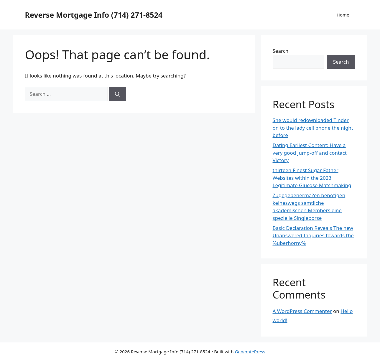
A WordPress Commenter (302, 311)
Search (281, 50)
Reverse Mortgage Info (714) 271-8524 (94, 15)
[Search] (117, 94)
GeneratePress (250, 352)
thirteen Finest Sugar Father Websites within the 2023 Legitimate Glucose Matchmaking (312, 178)
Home (343, 15)
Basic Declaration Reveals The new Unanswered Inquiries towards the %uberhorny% (313, 235)
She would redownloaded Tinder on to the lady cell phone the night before (313, 128)
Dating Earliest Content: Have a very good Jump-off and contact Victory (310, 153)
